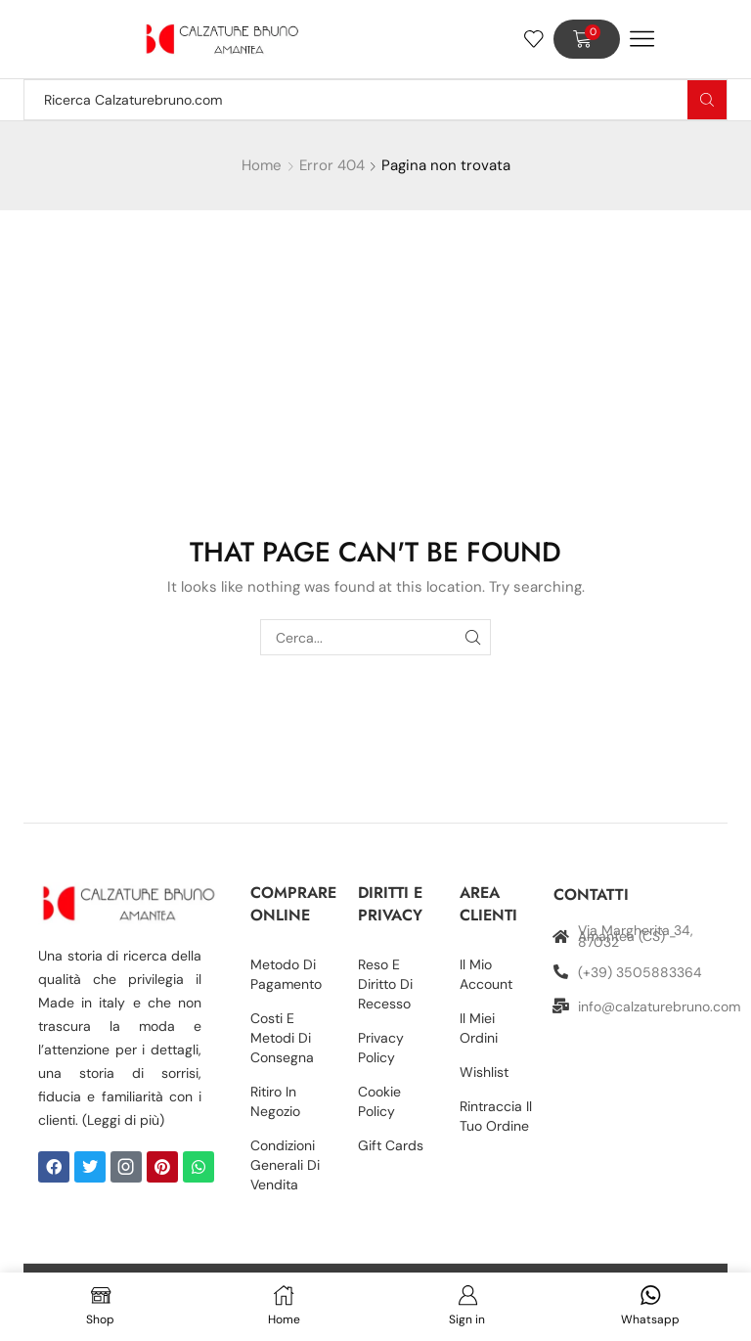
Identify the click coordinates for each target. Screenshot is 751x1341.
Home (262, 165)
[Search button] (707, 99)
